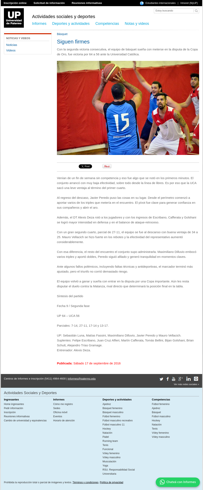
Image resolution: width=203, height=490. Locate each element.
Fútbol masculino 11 (114, 424)
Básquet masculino (113, 412)
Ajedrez (107, 404)
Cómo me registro (63, 404)
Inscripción (10, 412)
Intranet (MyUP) (189, 3)
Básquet (156, 412)
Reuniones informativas (87, 3)
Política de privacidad (111, 482)
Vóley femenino (111, 453)
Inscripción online (15, 3)
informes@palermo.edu (82, 378)
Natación (107, 432)
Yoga (105, 465)
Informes (39, 24)
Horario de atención (64, 420)
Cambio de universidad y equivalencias (25, 420)
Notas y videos (137, 24)
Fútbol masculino (161, 416)
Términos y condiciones (85, 482)
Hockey (107, 428)
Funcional (108, 449)
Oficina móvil (60, 412)
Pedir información (13, 408)
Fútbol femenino (111, 416)
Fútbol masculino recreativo (118, 420)
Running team (110, 441)
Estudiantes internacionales (160, 3)
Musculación (109, 461)
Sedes (56, 408)
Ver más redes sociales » (186, 384)
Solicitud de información (49, 3)
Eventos (57, 416)
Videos (11, 50)
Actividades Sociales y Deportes (30, 393)
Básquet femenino (112, 408)
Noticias (11, 45)
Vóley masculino (111, 457)
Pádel (106, 436)
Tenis (105, 445)
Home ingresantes (14, 404)
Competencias (107, 24)
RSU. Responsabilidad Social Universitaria (119, 471)
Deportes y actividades (71, 24)
